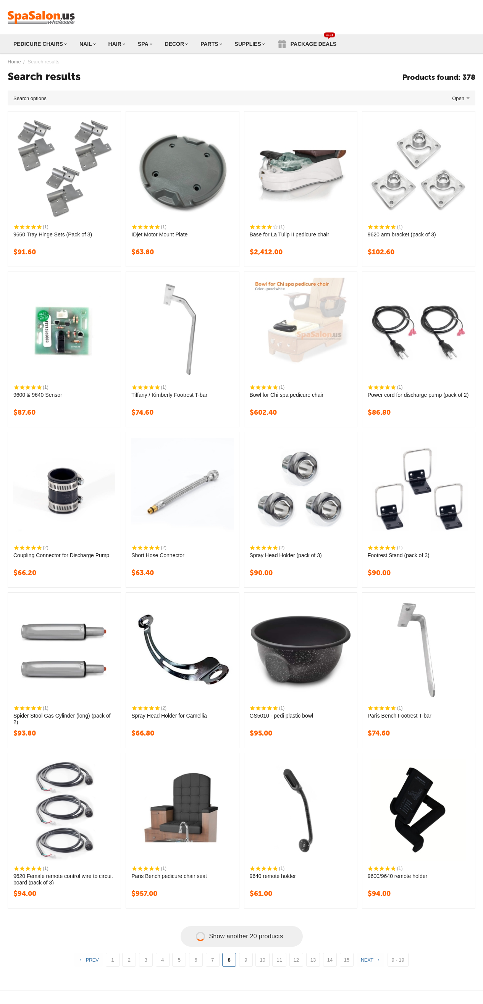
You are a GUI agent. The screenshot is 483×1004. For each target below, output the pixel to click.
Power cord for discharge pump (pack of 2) (418, 395)
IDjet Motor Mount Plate (159, 234)
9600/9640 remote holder (397, 876)
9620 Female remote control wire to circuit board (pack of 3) (63, 879)
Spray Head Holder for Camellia (169, 716)
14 (330, 960)
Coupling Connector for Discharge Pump (61, 555)
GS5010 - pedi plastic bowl (281, 716)
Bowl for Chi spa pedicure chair (287, 395)
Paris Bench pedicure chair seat (169, 876)
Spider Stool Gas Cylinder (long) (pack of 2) (61, 719)
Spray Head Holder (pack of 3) (286, 555)
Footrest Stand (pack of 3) (399, 555)
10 (262, 960)
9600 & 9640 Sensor (37, 395)
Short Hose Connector (157, 555)
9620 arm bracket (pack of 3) (402, 234)
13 (313, 960)
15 (346, 960)
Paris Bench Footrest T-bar (399, 716)
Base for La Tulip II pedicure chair (290, 234)
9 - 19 (399, 960)
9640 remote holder (273, 876)
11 (279, 960)
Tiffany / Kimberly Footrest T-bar (169, 395)
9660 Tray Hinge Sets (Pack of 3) (52, 234)
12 (296, 960)
